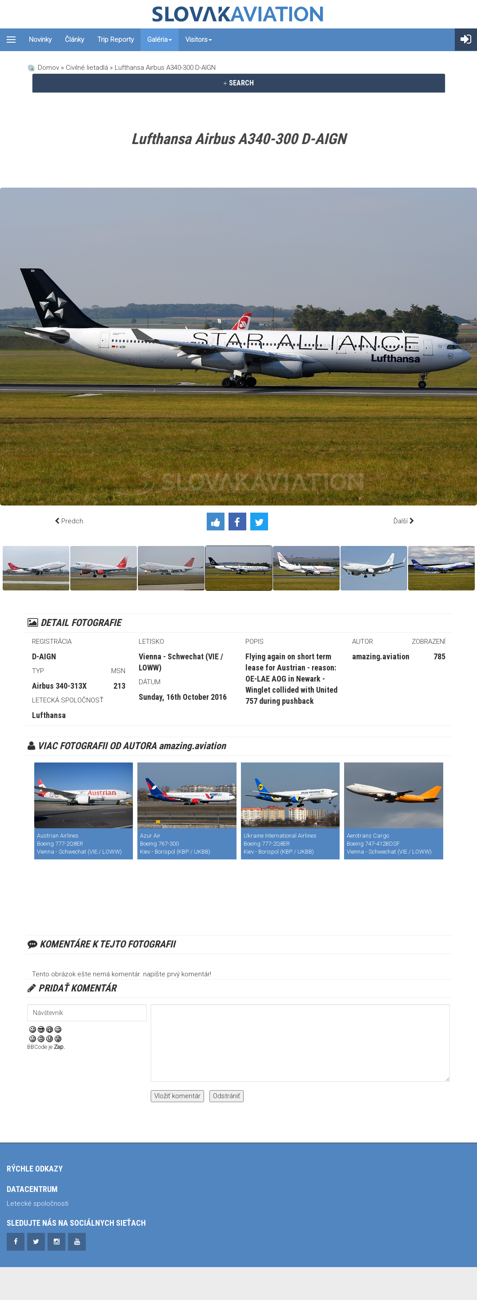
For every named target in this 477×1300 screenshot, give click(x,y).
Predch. (73, 521)
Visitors (198, 40)
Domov (48, 68)
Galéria (159, 40)
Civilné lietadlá (87, 68)
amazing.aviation (380, 656)
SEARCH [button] (238, 83)
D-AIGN (44, 656)
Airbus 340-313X (59, 685)
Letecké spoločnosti (37, 1204)
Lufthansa (49, 715)
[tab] (238, 83)
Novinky (40, 40)
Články (74, 40)
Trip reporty (115, 40)
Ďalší (400, 521)
